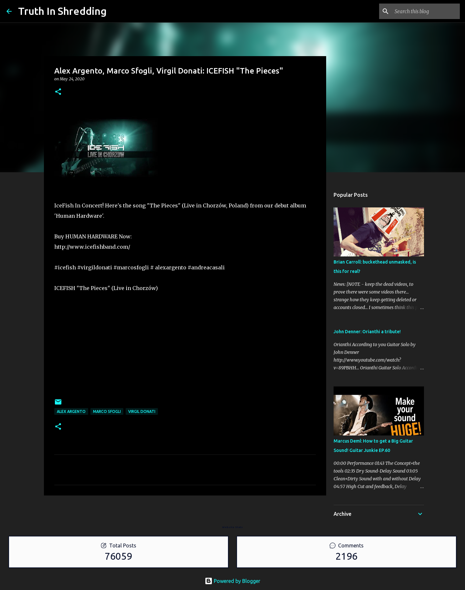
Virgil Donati (141, 411)
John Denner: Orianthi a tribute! (367, 331)
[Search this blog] (426, 11)
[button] (58, 92)
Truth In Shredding (62, 11)
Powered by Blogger (232, 581)
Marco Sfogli (107, 411)
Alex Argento (71, 411)
